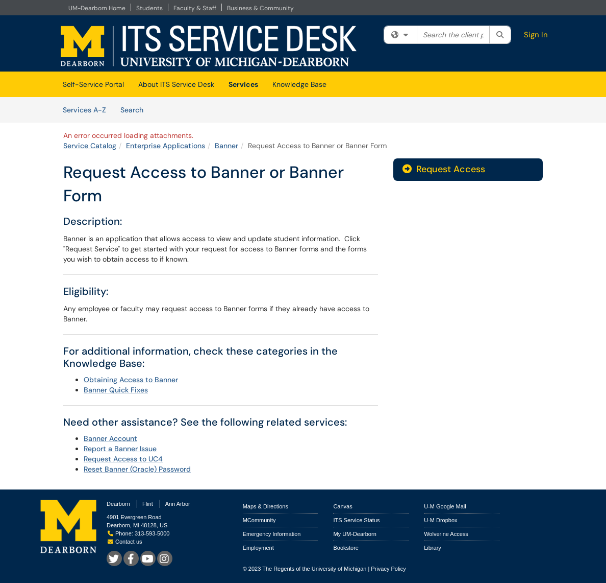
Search (135, 109)
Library (432, 548)
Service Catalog (89, 145)
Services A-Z (84, 109)
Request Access (443, 169)
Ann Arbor (177, 504)
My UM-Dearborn (354, 534)
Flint (147, 504)
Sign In (536, 35)
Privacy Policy (388, 569)
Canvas (342, 506)
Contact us (125, 542)
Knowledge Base (299, 84)
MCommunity (259, 520)
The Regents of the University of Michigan (314, 569)
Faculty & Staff (194, 8)
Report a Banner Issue (120, 448)
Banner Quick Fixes (116, 389)
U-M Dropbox (440, 520)
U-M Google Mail (445, 506)
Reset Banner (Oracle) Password (137, 469)
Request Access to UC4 (123, 458)
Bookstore (346, 548)
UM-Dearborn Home (96, 8)
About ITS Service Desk (176, 84)
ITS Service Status (356, 520)
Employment (258, 548)
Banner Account (110, 438)
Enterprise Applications (165, 145)
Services (243, 84)
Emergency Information (272, 534)
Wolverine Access (446, 534)
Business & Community (260, 8)
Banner (226, 145)
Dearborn (118, 504)
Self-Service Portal (93, 84)
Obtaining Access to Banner (131, 379)
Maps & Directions (265, 506)
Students (149, 8)
